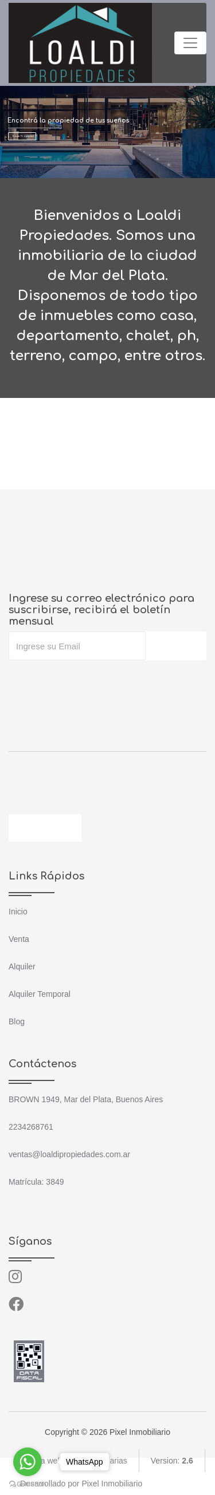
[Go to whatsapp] (27, 1461)
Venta (19, 939)
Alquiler (22, 966)
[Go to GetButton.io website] (27, 1483)
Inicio (18, 911)
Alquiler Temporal (40, 994)
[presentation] (96, 683)
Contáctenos (45, 828)
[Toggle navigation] (190, 42)
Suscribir (176, 645)
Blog (17, 1021)
